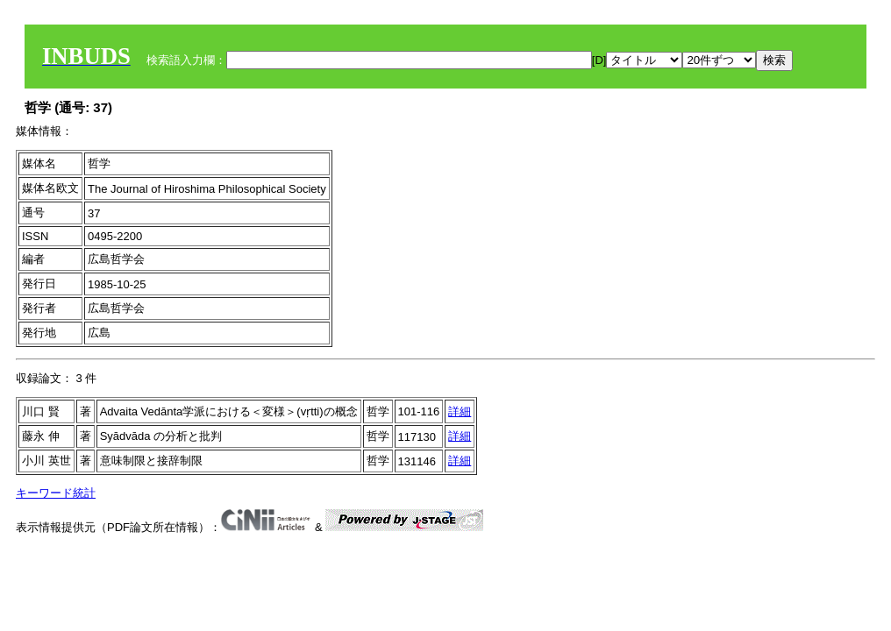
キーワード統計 (56, 493)
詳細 (459, 411)
